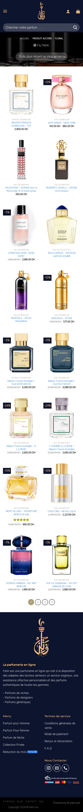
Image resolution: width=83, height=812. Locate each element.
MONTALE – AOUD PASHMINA (21, 320)
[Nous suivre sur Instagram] (48, 768)
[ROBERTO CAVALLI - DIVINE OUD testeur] (61, 160)
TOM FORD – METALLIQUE (61, 511)
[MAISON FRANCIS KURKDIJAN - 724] (21, 94)
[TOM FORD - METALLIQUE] (61, 483)
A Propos (8, 801)
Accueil (24, 38)
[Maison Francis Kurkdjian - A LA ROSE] (21, 418)
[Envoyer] (75, 27)
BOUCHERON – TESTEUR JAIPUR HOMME (61, 254)
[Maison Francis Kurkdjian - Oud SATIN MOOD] (21, 353)
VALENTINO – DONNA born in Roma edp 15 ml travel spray (21, 189)
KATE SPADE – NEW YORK (62, 122)
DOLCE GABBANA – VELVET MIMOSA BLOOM (61, 585)
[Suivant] (52, 602)
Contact (31, 801)
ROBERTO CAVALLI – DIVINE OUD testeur (61, 189)
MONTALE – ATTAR (62, 318)
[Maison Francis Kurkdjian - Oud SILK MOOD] (61, 353)
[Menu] (5, 11)
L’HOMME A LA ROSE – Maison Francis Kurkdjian (62, 447)
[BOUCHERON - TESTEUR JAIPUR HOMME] (61, 225)
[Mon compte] (68, 11)
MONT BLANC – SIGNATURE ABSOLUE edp (21, 513)
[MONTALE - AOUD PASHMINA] (21, 290)
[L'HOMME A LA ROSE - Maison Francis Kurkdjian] (61, 418)
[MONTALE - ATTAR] (61, 290)
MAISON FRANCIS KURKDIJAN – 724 (21, 124)
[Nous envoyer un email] (57, 768)
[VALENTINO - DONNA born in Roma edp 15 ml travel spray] (21, 160)
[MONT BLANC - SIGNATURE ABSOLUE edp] (21, 483)
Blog (20, 801)
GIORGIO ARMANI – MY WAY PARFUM (21, 585)
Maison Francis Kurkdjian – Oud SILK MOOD (61, 382)
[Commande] (41, 57)
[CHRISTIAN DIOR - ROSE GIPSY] (21, 225)
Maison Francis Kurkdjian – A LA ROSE (21, 447)
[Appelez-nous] (65, 768)
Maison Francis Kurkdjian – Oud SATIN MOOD (21, 382)
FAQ (41, 801)
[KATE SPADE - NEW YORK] (61, 94)
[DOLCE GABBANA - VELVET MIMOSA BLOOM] (61, 555)
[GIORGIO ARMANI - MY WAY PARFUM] (21, 555)
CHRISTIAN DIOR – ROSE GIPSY (21, 254)
